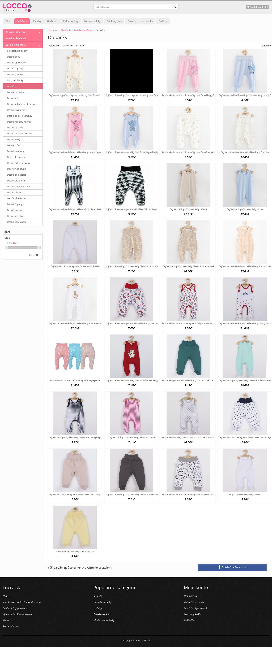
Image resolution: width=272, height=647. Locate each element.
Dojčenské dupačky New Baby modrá (245, 209)
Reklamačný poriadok (15, 608)
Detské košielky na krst (19, 121)
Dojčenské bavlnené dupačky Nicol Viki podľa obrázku (75, 209)
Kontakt (7, 620)
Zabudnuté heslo (194, 602)
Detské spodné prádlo (18, 186)
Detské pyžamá (15, 127)
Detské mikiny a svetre (18, 162)
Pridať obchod (11, 626)
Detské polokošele (16, 174)
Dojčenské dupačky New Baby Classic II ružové (132, 437)
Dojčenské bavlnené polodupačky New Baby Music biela (189, 494)
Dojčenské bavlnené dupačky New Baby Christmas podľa (190, 323)
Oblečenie (22, 21)
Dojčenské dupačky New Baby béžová (188, 209)
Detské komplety (16, 74)
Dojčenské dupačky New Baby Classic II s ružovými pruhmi (78, 437)
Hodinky (51, 21)
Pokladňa (189, 620)
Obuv (8, 21)
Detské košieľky (15, 216)
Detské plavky (14, 192)
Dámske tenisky (102, 602)
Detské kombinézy (16, 221)
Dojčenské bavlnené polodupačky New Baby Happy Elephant (192, 95)
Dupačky (11, 86)
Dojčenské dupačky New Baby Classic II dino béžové (188, 266)
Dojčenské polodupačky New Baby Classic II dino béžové (133, 266)
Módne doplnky (70, 21)
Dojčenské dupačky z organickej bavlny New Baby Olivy (76, 95)
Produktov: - (257, 6)
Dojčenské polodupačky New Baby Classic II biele (75, 266)
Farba (80, 45)
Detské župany (14, 204)
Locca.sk (52, 30)
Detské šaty (13, 98)
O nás (6, 596)
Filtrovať (33, 254)
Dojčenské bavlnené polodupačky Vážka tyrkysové (75, 380)
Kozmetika (147, 21)
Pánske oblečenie (15, 38)
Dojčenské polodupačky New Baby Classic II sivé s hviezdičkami (136, 494)
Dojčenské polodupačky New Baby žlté (75, 551)
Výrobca (53, 45)
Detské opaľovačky (17, 62)
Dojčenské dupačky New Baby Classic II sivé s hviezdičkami (191, 437)
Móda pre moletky (103, 620)
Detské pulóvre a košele (19, 133)
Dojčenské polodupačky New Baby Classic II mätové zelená (191, 380)
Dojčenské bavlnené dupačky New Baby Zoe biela (245, 152)
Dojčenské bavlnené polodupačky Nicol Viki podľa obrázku (134, 209)
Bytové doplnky (92, 21)
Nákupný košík (192, 614)
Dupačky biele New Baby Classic (245, 494)
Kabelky (37, 21)
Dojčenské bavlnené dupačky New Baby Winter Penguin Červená (137, 380)
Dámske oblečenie (16, 32)
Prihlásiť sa (190, 596)
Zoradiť (266, 45)
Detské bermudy (15, 151)
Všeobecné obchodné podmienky (22, 602)
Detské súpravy (15, 68)
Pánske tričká (101, 614)
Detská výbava (114, 21)
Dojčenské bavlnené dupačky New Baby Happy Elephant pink (79, 152)
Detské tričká (13, 145)
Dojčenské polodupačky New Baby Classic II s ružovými (76, 494)
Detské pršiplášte (16, 180)
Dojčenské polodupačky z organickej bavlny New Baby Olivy (134, 95)
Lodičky (97, 608)
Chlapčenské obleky (17, 50)
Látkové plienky (15, 80)
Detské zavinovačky (17, 109)
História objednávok (195, 608)
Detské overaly (14, 210)
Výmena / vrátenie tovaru (17, 614)
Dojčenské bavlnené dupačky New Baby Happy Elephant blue (135, 152)
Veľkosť (67, 45)
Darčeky (132, 21)
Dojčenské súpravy (17, 157)
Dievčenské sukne (16, 198)
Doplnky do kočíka (16, 168)
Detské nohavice (15, 92)
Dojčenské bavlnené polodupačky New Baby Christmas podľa (135, 323)
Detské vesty (13, 139)
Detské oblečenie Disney (19, 115)
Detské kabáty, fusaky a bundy (23, 104)
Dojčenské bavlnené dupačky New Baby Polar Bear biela (76, 323)
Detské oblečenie (83, 30)
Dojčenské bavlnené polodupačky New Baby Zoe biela (188, 152)
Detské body (13, 56)
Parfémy (163, 21)
